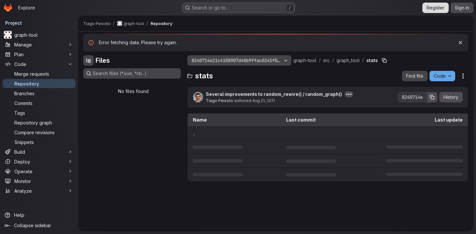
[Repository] (39, 83)
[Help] (39, 215)
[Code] (39, 64)
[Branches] (39, 93)
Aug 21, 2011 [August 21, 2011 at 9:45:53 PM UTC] (263, 100)
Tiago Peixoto (219, 100)
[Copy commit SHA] (432, 97)
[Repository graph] (39, 122)
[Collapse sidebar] (39, 225)
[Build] (39, 151)
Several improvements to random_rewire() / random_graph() (274, 94)
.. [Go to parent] (194, 133)
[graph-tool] (39, 34)
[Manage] (39, 44)
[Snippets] (39, 142)
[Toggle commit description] (349, 94)
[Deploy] (39, 161)
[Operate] (39, 171)
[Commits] (39, 103)
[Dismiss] (460, 42)
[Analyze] (39, 190)
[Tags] (39, 112)
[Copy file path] (384, 60)
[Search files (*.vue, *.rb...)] (132, 73)
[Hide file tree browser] (88, 60)
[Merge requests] (39, 73)
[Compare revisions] (39, 132)
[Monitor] (39, 181)
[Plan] (39, 54)
